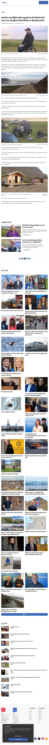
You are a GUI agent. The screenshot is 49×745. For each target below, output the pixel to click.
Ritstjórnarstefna (17, 720)
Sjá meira (24, 614)
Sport (31, 713)
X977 (40, 721)
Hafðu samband (17, 718)
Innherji (40, 710)
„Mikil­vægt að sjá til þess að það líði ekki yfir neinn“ (21, 691)
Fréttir (31, 710)
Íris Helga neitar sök (7, 391)
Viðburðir (41, 715)
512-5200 (18, 715)
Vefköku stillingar (10, 739)
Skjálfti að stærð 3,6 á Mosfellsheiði (35, 531)
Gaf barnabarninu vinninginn (9, 571)
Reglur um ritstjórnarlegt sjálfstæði (6, 716)
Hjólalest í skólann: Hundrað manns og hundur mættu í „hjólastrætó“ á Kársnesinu (36, 333)
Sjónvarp (31, 718)
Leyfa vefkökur (25, 739)
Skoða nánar (6, 736)
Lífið (31, 715)
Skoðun (31, 716)
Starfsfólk (16, 723)
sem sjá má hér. (24, 61)
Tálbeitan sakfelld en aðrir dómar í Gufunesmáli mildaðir (22, 655)
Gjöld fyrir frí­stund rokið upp (9, 474)
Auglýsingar (16, 716)
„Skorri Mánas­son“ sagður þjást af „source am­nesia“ (21, 641)
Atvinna (40, 713)
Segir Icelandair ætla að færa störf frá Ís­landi (19, 634)
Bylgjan (40, 718)
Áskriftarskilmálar (17, 721)
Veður (40, 716)
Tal (39, 723)
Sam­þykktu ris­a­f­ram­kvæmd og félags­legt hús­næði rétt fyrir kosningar (25, 677)
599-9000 (5, 722)
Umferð (15, 725)
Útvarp (31, 720)
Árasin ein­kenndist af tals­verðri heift (12, 310)
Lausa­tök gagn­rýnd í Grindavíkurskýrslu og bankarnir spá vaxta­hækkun (35, 435)
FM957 (40, 720)
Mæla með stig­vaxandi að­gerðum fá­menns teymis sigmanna (23, 648)
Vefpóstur (16, 726)
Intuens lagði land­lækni (8, 412)
